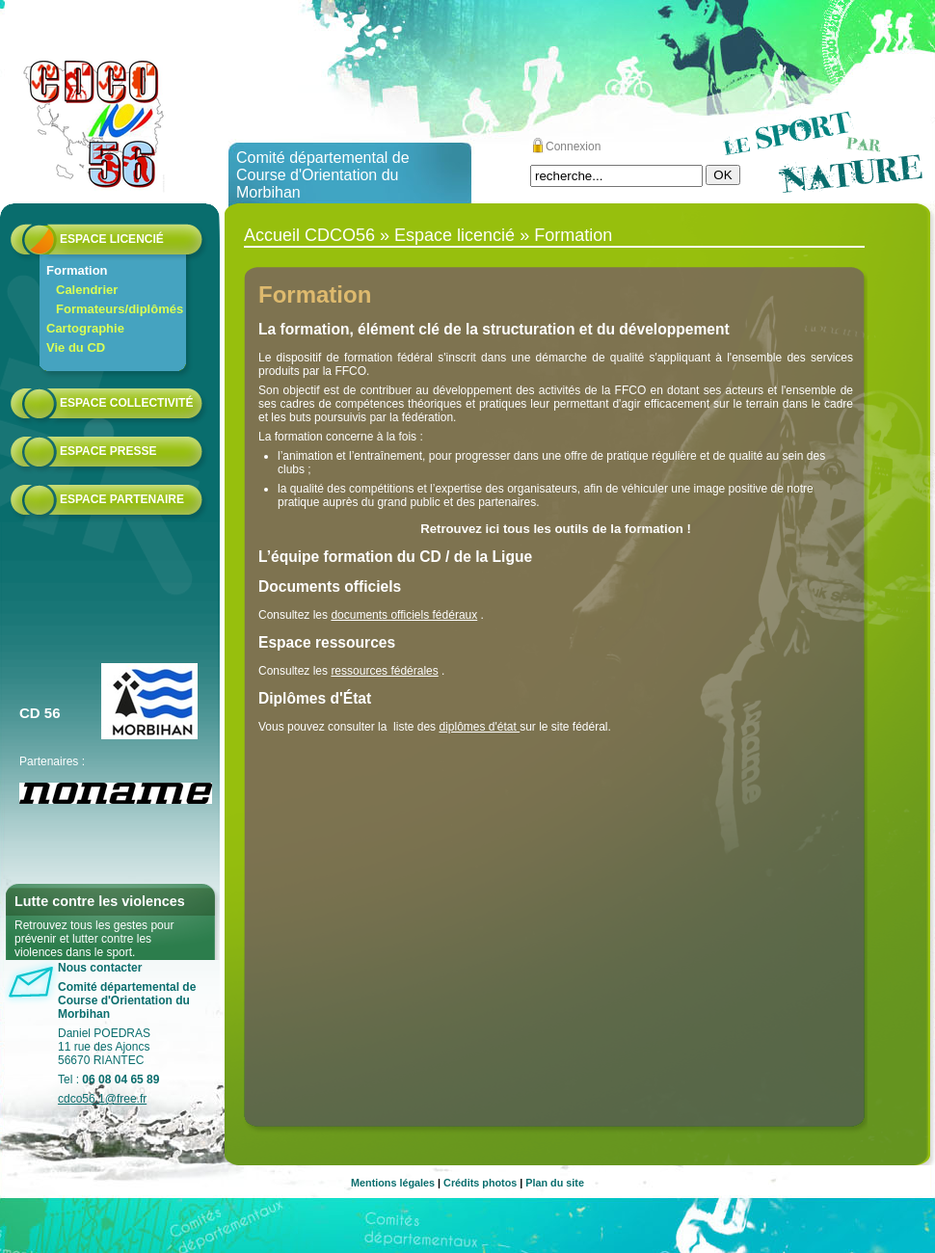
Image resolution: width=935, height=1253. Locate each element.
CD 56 (40, 713)
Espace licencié (112, 239)
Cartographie (85, 328)
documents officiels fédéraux (404, 615)
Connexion (573, 146)
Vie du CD (75, 347)
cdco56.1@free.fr (102, 1099)
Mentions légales (393, 1182)
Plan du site (554, 1182)
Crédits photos (480, 1182)
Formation (77, 270)
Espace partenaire (122, 499)
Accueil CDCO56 (309, 235)
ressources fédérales (384, 671)
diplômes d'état (479, 726)
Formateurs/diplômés (119, 309)
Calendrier (87, 289)
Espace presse (108, 451)
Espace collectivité (126, 403)
